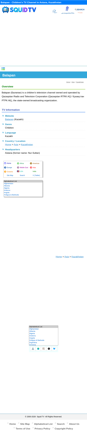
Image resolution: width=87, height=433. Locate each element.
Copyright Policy (64, 428)
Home (68, 82)
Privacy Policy (42, 428)
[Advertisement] (43, 41)
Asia (73, 82)
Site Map (25, 424)
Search (61, 424)
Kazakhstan (80, 82)
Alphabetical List (43, 424)
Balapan (9, 119)
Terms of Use (23, 428)
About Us (74, 424)
